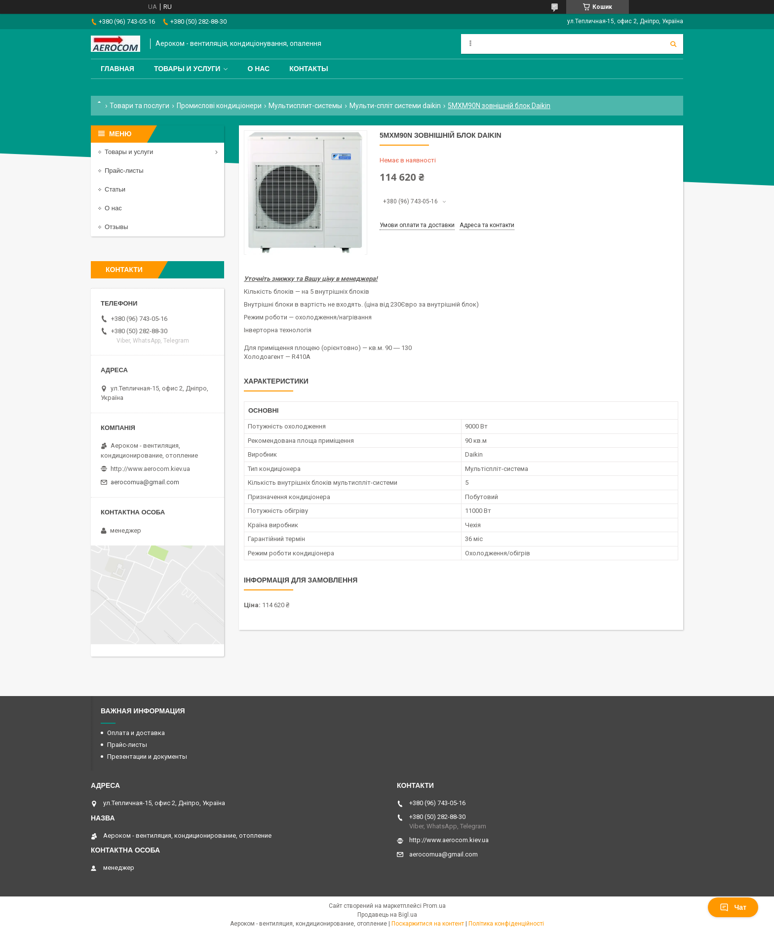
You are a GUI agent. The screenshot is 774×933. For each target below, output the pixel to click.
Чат (733, 907)
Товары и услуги (187, 69)
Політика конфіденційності (506, 923)
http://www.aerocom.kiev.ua (150, 468)
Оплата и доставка (136, 733)
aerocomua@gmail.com (145, 482)
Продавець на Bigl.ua (387, 914)
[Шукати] (673, 44)
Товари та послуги (139, 106)
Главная (117, 69)
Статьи (115, 189)
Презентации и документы (147, 756)
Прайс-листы (124, 170)
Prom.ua (434, 905)
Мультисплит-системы (305, 106)
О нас (258, 69)
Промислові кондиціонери (219, 106)
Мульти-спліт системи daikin (395, 106)
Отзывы (116, 227)
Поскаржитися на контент (427, 923)
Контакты (308, 69)
